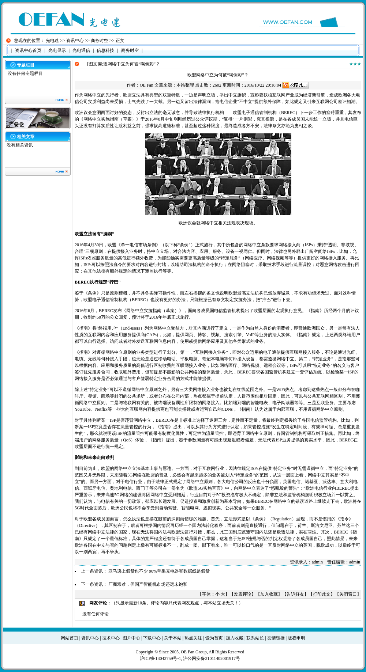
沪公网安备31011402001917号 (211, 658)
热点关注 (193, 638)
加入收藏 (269, 594)
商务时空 (99, 40)
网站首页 (69, 638)
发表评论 (242, 594)
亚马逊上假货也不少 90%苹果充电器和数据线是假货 (159, 571)
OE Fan (146, 85)
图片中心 (131, 638)
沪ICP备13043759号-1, (161, 658)
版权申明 (296, 638)
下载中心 (152, 638)
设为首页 (214, 638)
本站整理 (185, 85)
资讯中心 (75, 40)
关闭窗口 (348, 594)
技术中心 (111, 638)
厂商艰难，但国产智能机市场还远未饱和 (147, 584)
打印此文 (321, 594)
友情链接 (276, 638)
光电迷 (52, 40)
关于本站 (173, 638)
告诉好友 (295, 594)
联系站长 (255, 638)
